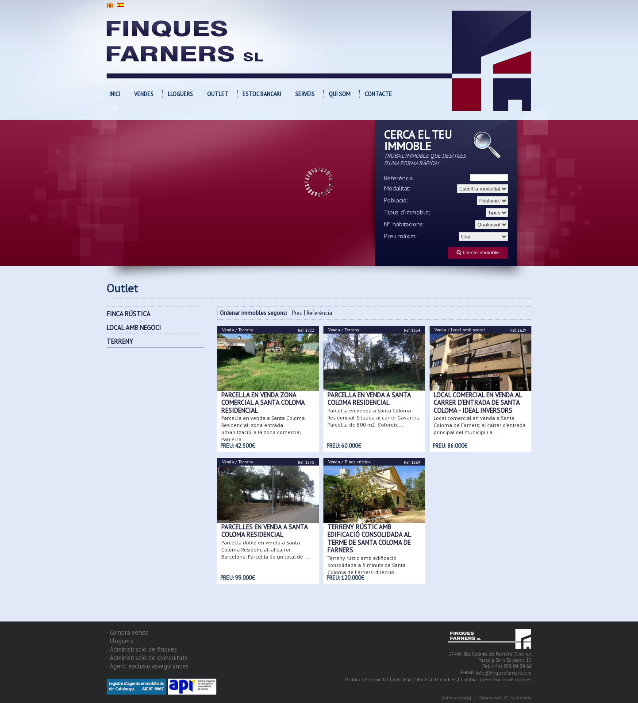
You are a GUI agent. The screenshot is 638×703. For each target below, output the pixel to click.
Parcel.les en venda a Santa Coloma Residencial (264, 531)
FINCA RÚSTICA (128, 314)
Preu (297, 313)
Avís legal (402, 679)
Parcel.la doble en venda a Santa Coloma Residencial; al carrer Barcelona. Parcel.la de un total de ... (265, 549)
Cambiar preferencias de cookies (496, 679)
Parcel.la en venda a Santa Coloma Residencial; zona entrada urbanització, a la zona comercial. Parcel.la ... (263, 429)
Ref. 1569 (412, 462)
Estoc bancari (261, 94)
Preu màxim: (400, 236)
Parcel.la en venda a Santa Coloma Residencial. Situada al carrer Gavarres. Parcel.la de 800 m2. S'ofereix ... (373, 417)
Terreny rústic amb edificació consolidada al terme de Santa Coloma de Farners (369, 538)
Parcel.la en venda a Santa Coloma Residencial (369, 399)
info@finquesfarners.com (503, 673)
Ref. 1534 (412, 330)
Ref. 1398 (306, 462)
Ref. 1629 (518, 330)
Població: (396, 200)
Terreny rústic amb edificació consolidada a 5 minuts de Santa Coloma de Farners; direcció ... (366, 564)
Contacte (378, 94)
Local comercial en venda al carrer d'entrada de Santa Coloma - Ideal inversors (478, 403)
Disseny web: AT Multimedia (505, 698)
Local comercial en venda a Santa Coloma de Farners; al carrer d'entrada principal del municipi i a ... (480, 425)
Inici (114, 94)
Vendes (144, 94)
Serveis (305, 94)
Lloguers (180, 94)
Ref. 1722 (306, 330)
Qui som (339, 94)
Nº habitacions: (404, 224)
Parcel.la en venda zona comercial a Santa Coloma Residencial (262, 403)
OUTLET (217, 94)
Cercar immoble (478, 253)
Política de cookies (437, 679)
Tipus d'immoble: (407, 212)
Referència (398, 178)
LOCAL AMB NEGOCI (134, 327)
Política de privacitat (366, 679)
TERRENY (120, 341)
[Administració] (456, 698)
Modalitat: (397, 188)
